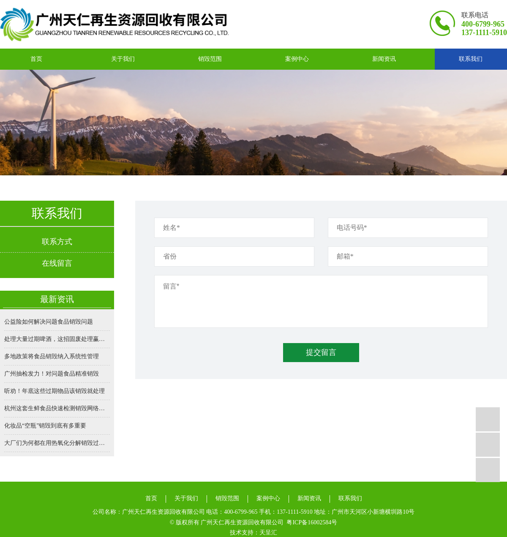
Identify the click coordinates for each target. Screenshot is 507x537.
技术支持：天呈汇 (253, 532)
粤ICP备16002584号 (311, 522)
